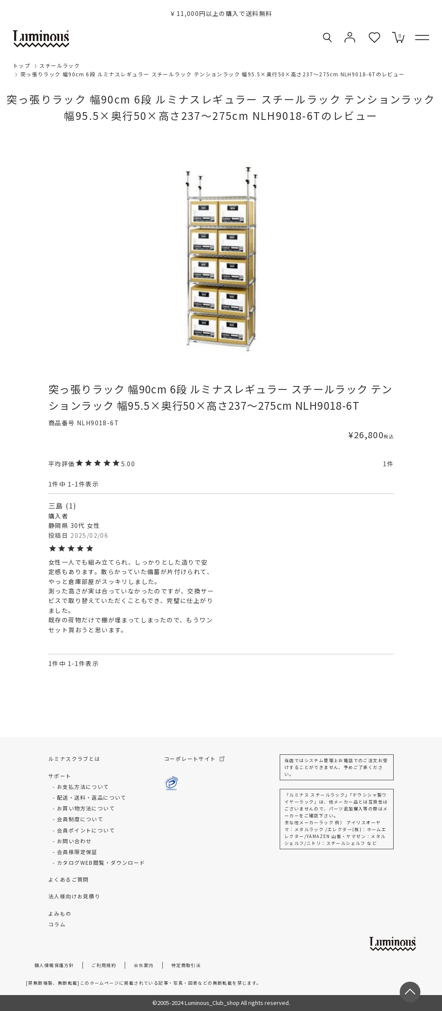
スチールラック (59, 65)
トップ (21, 65)
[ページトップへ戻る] (410, 992)
